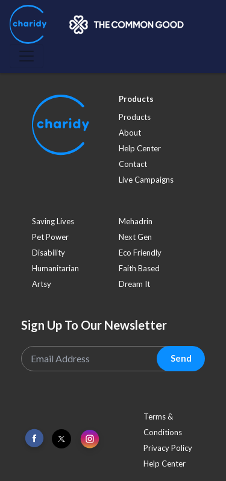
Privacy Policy (167, 448)
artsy (41, 284)
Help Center (140, 148)
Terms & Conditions (162, 424)
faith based (139, 268)
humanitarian (55, 268)
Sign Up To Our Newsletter (94, 325)
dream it (134, 284)
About (130, 132)
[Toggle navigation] (26, 56)
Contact (133, 164)
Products (135, 117)
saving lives (53, 221)
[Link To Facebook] (34, 438)
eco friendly (140, 252)
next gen (135, 237)
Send (181, 358)
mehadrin (135, 221)
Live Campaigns (146, 179)
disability (48, 252)
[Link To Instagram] (89, 439)
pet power (50, 237)
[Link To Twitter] (61, 438)
